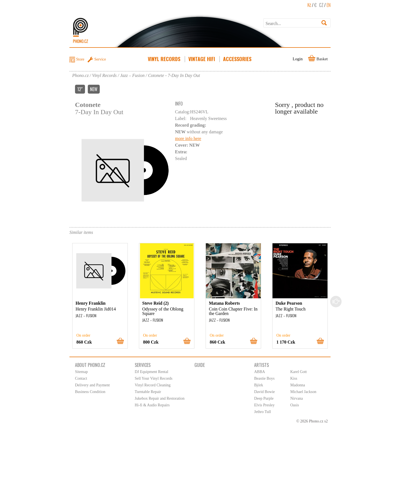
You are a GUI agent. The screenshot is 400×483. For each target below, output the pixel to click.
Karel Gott (298, 372)
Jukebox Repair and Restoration (159, 398)
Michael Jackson (303, 392)
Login (298, 59)
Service (100, 59)
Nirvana (296, 398)
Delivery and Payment (92, 385)
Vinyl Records (164, 58)
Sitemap (81, 372)
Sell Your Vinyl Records (153, 378)
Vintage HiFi (202, 58)
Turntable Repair (148, 392)
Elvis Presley (264, 405)
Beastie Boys (264, 378)
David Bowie (264, 392)
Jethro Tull (262, 412)
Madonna (297, 385)
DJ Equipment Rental (151, 372)
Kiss (293, 378)
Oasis (294, 405)
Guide (199, 365)
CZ (321, 5)
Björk (258, 385)
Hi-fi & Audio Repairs (152, 405)
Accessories (237, 58)
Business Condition (90, 392)
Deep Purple (264, 398)
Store (80, 59)
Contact (81, 378)
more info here (188, 138)
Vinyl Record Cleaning (153, 385)
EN (329, 5)
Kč (309, 5)
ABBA (259, 372)
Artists (261, 365)
